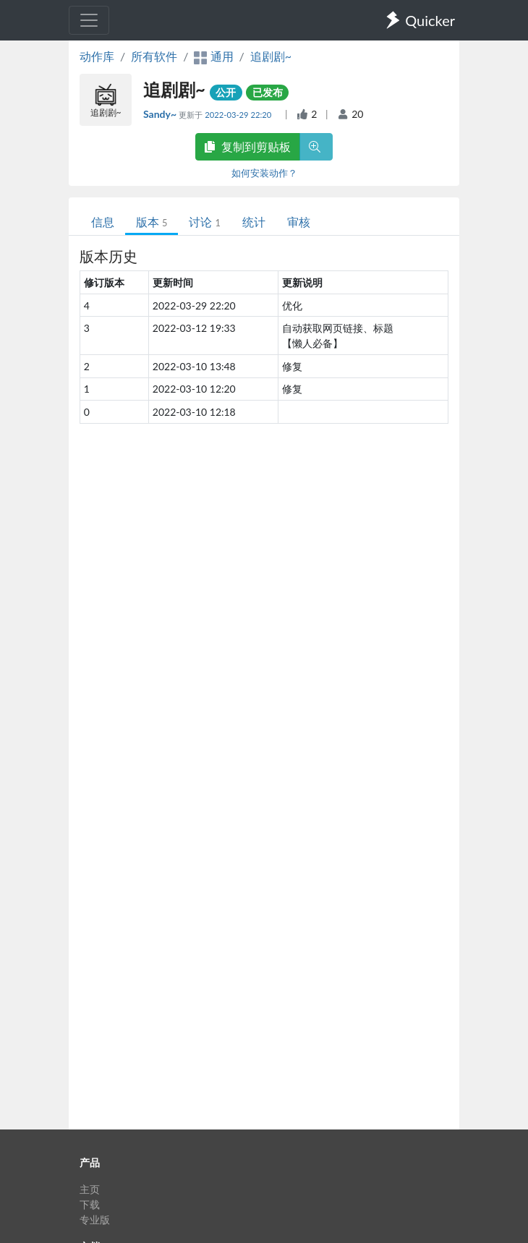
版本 (151, 221)
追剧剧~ (270, 56)
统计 (253, 221)
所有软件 (154, 56)
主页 (90, 1189)
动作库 (97, 56)
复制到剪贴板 (247, 146)
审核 (298, 221)
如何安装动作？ (264, 173)
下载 (90, 1204)
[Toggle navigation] (89, 20)
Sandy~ (161, 114)
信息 (102, 221)
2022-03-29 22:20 (239, 114)
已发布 (267, 92)
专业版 (95, 1219)
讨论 (204, 221)
